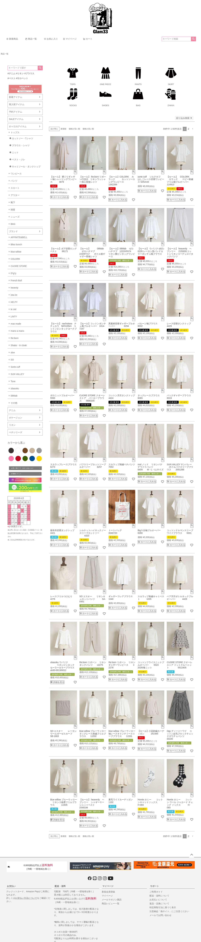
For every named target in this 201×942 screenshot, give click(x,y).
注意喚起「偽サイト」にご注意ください (169, 911)
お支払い (11, 886)
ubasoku (15, 388)
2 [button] (188, 129)
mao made (16, 323)
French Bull (16, 280)
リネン (12, 425)
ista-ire (14, 295)
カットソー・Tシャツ (22, 138)
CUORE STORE (19, 266)
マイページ (70, 39)
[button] (192, 129)
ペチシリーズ (15, 432)
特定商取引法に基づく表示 (162, 907)
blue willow (16, 251)
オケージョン (15, 417)
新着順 (63, 129)
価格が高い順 (88, 129)
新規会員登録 (108, 892)
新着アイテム (15, 97)
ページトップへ (191, 854)
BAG (13, 224)
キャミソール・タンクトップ (26, 166)
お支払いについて (158, 899)
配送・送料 (60, 886)
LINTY (14, 316)
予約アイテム (15, 112)
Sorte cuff (15, 367)
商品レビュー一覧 (110, 903)
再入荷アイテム (16, 104)
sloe (13, 352)
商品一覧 (31, 39)
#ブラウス (29, 73)
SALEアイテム (16, 119)
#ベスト (11, 78)
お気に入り (51, 39)
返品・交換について (159, 903)
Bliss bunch (16, 244)
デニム (12, 410)
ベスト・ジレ (18, 159)
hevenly (14, 287)
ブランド (13, 231)
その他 (14, 403)
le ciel (13, 309)
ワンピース (16, 173)
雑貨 (13, 209)
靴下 (13, 202)
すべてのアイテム (18, 126)
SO (12, 359)
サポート (154, 886)
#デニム (11, 73)
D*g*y (13, 273)
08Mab (14, 395)
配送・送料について (159, 895)
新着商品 (12, 39)
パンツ (14, 181)
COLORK (15, 259)
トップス (15, 132)
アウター (15, 195)
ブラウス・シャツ (21, 145)
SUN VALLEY (17, 374)
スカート (15, 188)
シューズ (15, 217)
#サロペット (22, 78)
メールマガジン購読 (112, 899)
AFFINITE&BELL (19, 237)
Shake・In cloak (19, 345)
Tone (13, 381)
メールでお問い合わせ (160, 915)
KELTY (14, 302)
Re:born (15, 338)
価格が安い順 (74, 129)
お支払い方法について (26, 898)
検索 (193, 39)
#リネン (20, 73)
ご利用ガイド (156, 892)
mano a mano (17, 331)
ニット (15, 152)
